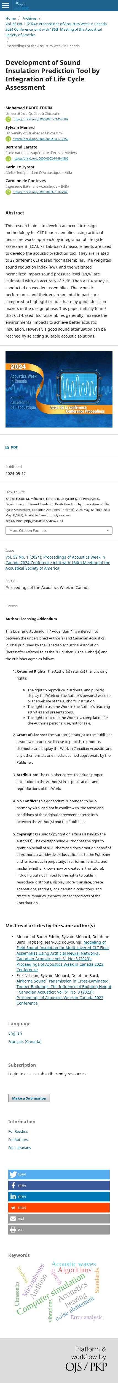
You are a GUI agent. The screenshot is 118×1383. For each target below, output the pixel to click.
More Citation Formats (28, 530)
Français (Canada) (25, 1041)
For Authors (18, 1139)
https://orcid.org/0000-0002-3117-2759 (40, 139)
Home (11, 18)
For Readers (18, 1131)
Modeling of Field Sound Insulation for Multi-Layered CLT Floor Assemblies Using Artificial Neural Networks (63, 947)
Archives (29, 18)
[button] (59, 1174)
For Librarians (19, 1147)
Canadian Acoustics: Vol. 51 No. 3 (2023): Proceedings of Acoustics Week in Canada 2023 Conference (60, 964)
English (15, 1033)
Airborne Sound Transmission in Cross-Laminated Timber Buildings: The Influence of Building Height (64, 983)
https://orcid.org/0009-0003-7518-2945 (40, 192)
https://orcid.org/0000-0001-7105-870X (40, 119)
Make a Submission (29, 1098)
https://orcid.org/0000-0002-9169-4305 (40, 159)
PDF (14, 447)
